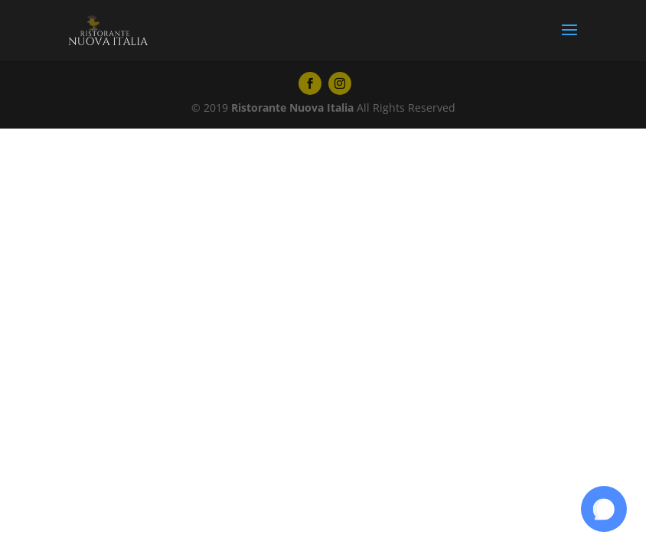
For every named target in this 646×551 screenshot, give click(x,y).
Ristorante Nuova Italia (292, 107)
